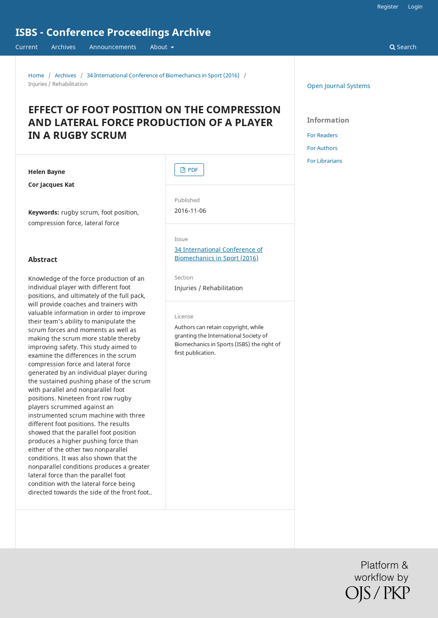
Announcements (112, 47)
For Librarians (324, 161)
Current (26, 47)
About (159, 47)
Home (36, 75)
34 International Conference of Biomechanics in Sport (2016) (163, 75)
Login (415, 6)
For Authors (322, 148)
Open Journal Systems (338, 86)
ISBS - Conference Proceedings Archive (113, 32)
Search (403, 47)
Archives (63, 47)
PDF (192, 170)
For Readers (322, 135)
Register (387, 6)
